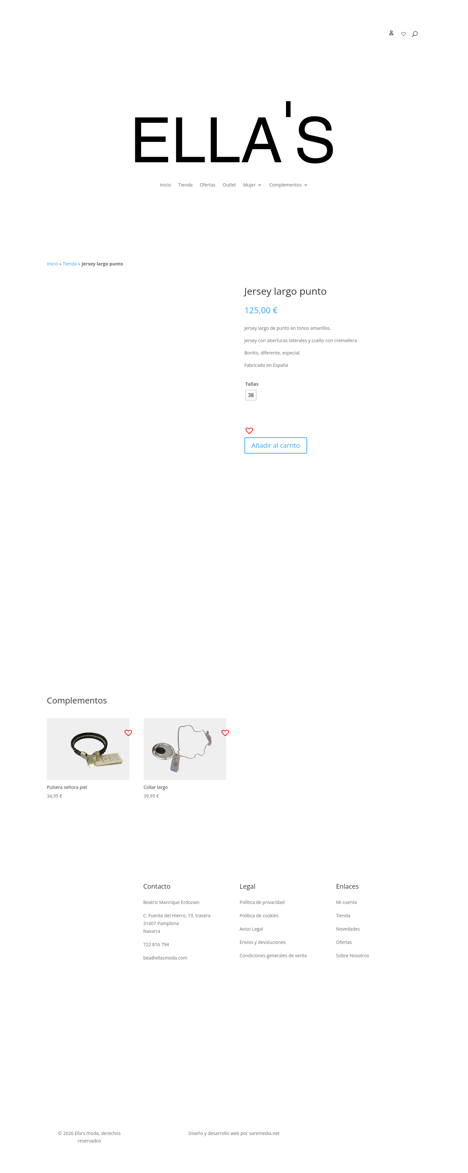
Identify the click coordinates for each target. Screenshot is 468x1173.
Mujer (249, 185)
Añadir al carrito (276, 445)
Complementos (285, 185)
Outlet (229, 185)
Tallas (252, 384)
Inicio (165, 185)
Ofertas (208, 185)
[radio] (251, 395)
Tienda (185, 185)
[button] (247, 429)
